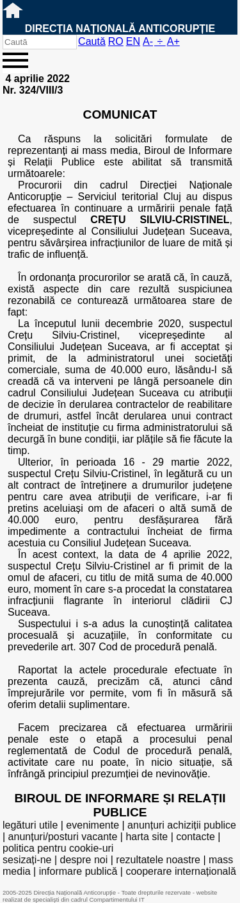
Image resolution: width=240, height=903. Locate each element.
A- (148, 41)
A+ (173, 41)
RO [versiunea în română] (116, 41)
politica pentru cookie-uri (58, 848)
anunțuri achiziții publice (181, 825)
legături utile (30, 825)
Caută (92, 41)
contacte (195, 836)
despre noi (84, 859)
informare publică (78, 871)
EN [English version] (133, 41)
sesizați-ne (27, 859)
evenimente (92, 825)
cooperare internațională (180, 871)
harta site (146, 836)
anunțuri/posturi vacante (63, 836)
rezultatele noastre (158, 859)
